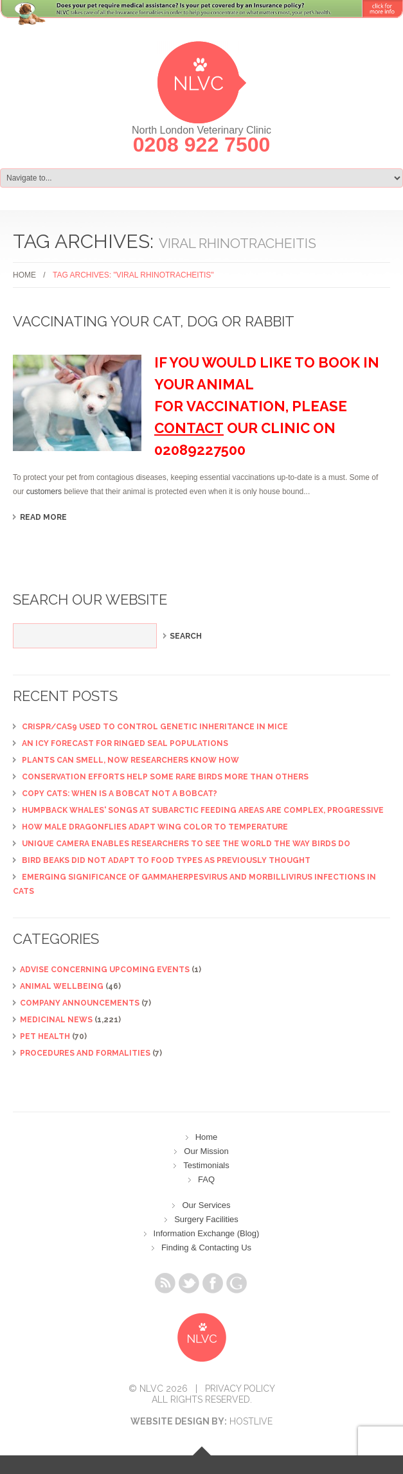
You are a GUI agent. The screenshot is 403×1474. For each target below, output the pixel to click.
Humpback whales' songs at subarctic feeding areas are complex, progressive (203, 810)
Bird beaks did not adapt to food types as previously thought (166, 860)
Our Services (206, 1205)
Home (24, 275)
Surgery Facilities (206, 1219)
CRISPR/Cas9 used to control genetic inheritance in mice (155, 726)
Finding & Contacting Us (206, 1247)
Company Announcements (79, 1003)
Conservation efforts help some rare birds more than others (165, 776)
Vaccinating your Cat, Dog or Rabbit (153, 321)
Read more (43, 517)
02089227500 (200, 449)
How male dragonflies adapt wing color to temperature (155, 826)
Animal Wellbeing (61, 986)
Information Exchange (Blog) (207, 1233)
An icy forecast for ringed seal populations (125, 743)
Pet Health (45, 1036)
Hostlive (251, 1421)
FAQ (206, 1179)
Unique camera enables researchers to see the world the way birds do (186, 843)
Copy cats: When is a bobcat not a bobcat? (119, 793)
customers (44, 491)
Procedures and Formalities (85, 1053)
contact (189, 428)
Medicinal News (56, 1019)
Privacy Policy (240, 1388)
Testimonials (206, 1165)
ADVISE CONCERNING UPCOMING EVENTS (105, 969)
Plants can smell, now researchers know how (130, 760)
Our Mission (206, 1151)
